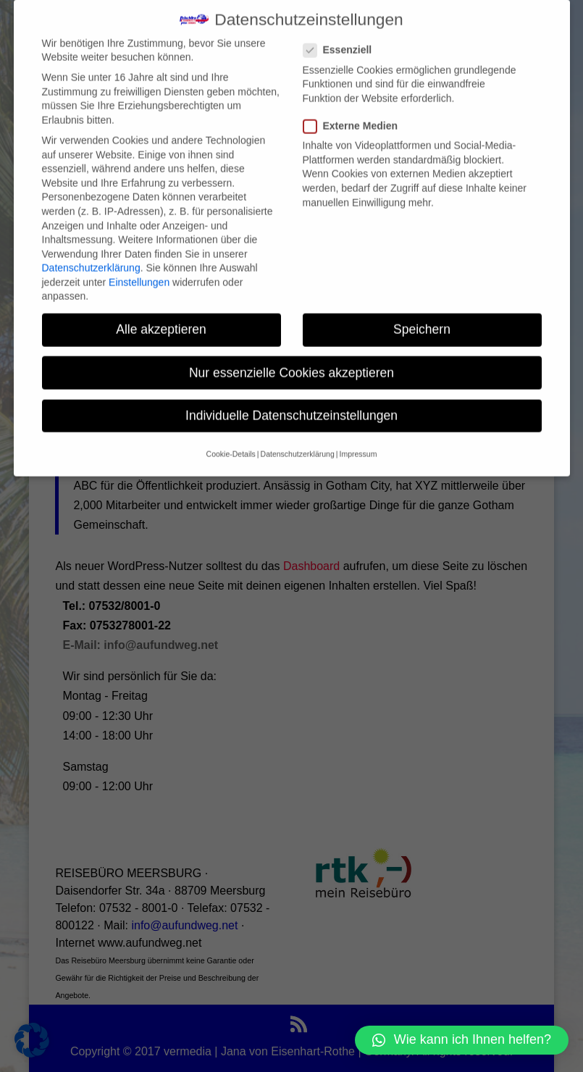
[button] (462, 1040)
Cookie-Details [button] (231, 438)
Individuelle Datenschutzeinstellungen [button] (291, 399)
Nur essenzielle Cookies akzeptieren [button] (291, 356)
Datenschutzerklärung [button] (298, 438)
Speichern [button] (421, 313)
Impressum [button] (358, 438)
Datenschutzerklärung (91, 252)
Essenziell (344, 34)
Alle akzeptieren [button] (161, 313)
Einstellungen (139, 266)
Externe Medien (356, 110)
